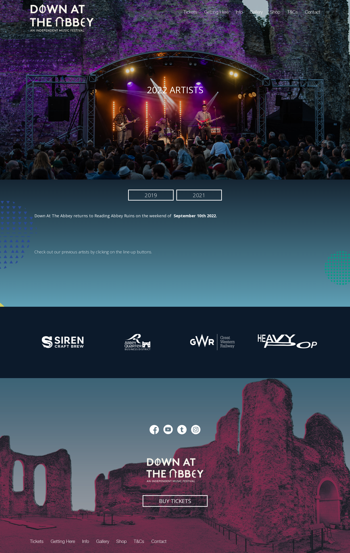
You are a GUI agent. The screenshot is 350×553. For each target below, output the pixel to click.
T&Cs (292, 11)
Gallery (256, 11)
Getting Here (216, 11)
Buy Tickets (175, 500)
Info (239, 11)
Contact (312, 11)
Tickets (190, 11)
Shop (275, 11)
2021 (199, 195)
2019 (151, 195)
